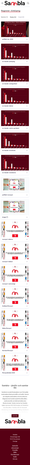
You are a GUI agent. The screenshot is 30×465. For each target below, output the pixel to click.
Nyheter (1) (4, 17)
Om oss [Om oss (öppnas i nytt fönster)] (15, 459)
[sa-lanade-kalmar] (15, 96)
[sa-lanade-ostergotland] (15, 74)
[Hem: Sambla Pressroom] (14, 3)
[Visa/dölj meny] (2, 3)
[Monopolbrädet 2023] (15, 363)
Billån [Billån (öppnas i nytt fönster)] (15, 452)
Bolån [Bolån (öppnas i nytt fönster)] (15, 456)
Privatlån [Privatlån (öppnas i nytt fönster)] (15, 450)
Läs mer (15, 416)
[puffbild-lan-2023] (15, 29)
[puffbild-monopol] (15, 185)
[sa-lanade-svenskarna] (15, 163)
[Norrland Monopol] (15, 340)
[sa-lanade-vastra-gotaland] (15, 118)
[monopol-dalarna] (15, 229)
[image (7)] (15, 207)
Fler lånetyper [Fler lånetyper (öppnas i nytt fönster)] (15, 454)
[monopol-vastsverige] (15, 274)
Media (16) (13, 17)
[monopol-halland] (15, 251)
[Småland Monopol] (15, 296)
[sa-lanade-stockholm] (15, 140)
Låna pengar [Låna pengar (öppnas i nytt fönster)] (15, 448)
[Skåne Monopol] (15, 318)
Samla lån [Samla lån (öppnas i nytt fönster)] (15, 445)
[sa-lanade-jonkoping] (15, 51)
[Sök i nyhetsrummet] (28, 3)
